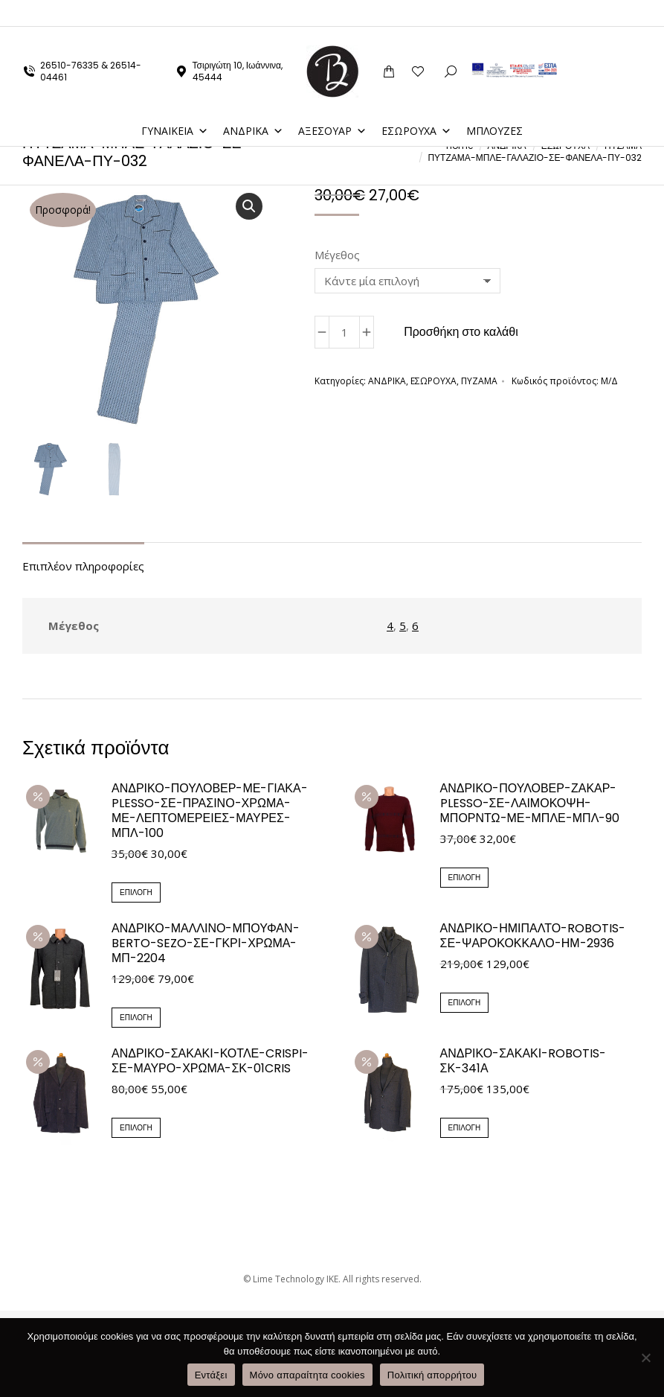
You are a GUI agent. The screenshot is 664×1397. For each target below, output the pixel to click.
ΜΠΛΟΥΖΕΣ (494, 104)
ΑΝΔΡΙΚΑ (253, 104)
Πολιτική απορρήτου (432, 1375)
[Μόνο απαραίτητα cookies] (645, 1357)
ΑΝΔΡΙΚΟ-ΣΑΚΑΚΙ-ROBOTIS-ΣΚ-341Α (523, 1061)
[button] (249, 206)
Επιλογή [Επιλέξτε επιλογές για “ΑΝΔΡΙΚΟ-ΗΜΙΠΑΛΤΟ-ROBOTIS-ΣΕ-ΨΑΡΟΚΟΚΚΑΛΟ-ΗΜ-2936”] (464, 1002)
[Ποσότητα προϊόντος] (344, 332)
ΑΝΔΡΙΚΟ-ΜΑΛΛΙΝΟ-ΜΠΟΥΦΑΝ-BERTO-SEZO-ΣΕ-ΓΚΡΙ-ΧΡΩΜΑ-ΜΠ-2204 (206, 943)
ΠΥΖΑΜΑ (479, 381)
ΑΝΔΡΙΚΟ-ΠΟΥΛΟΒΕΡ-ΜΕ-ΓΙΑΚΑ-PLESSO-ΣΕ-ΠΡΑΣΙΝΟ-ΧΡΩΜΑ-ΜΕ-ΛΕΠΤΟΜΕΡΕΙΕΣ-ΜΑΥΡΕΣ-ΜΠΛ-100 (210, 811)
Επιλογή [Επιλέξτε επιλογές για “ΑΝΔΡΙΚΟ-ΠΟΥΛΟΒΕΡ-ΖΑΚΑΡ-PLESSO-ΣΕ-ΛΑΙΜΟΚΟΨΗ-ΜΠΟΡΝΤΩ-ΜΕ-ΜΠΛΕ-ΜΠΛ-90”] (464, 877)
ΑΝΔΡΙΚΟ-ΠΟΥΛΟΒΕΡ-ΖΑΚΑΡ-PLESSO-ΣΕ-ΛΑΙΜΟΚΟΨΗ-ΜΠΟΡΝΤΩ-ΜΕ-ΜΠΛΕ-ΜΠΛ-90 (530, 803)
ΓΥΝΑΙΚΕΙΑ (174, 104)
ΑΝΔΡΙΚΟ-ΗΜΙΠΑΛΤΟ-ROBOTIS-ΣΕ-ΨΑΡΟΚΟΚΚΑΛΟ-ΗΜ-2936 (533, 936)
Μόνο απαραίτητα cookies (307, 1375)
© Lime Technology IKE (290, 1279)
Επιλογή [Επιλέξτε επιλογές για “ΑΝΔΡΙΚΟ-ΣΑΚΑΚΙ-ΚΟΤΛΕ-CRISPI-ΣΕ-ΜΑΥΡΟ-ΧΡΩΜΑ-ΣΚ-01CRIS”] (136, 1127)
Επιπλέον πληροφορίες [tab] (83, 566)
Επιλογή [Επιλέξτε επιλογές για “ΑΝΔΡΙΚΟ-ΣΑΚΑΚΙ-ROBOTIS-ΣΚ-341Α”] (464, 1127)
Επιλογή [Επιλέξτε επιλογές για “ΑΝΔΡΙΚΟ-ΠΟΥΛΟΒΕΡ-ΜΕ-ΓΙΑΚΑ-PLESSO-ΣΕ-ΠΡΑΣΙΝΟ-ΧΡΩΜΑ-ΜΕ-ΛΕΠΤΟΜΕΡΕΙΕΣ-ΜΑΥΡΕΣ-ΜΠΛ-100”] (136, 892)
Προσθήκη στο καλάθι (461, 331)
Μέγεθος (337, 254)
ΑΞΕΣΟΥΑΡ (332, 104)
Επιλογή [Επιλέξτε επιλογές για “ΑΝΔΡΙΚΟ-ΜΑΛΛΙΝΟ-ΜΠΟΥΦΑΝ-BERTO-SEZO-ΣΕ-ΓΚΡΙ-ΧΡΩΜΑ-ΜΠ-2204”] (136, 1017)
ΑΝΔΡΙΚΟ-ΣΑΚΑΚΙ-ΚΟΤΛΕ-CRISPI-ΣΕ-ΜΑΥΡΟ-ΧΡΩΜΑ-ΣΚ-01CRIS (210, 1061)
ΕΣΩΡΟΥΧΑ (416, 104)
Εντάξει (211, 1375)
